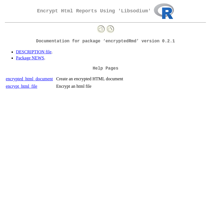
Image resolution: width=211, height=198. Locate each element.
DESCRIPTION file (33, 52)
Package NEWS (30, 58)
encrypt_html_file (21, 86)
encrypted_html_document (29, 78)
